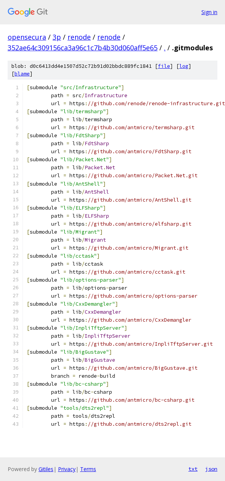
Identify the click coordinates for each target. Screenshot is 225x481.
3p (57, 37)
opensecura (27, 37)
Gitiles (46, 469)
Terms (88, 469)
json (211, 468)
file (164, 66)
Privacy (67, 469)
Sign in (209, 12)
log (183, 66)
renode (79, 37)
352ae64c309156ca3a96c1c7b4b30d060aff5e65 (83, 47)
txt (193, 468)
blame (22, 74)
